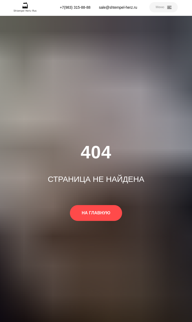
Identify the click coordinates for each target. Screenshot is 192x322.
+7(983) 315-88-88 (75, 7)
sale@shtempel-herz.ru (118, 7)
